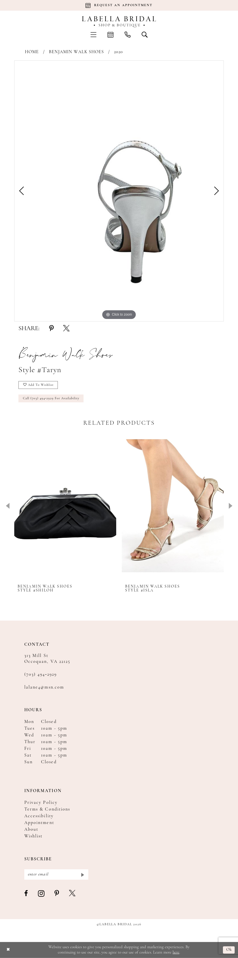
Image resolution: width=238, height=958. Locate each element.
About (31, 829)
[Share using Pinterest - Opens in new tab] (51, 328)
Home (32, 52)
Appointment (39, 823)
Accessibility (39, 816)
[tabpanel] (119, 191)
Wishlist (33, 836)
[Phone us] (127, 34)
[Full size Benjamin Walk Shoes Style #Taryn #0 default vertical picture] (119, 191)
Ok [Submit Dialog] (229, 950)
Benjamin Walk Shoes (76, 52)
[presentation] (65, 506)
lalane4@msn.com (44, 687)
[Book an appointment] (119, 5)
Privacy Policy (41, 802)
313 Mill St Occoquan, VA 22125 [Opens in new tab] (47, 659)
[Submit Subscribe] (82, 874)
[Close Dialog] (8, 950)
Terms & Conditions (47, 809)
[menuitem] (93, 34)
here (176, 952)
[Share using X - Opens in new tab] (66, 329)
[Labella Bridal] (119, 21)
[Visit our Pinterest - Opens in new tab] (56, 893)
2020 (118, 52)
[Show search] (144, 34)
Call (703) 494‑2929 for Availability (51, 398)
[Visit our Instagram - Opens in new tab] (41, 894)
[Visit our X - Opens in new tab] (72, 894)
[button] (93, 34)
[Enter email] (56, 874)
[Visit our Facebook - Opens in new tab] (26, 893)
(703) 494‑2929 (40, 674)
